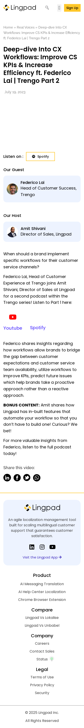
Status (42, 659)
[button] (59, 8)
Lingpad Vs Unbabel (42, 625)
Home (8, 27)
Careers (42, 643)
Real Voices (25, 27)
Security (42, 692)
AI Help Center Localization (42, 591)
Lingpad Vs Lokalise (42, 617)
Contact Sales (42, 651)
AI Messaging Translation (42, 584)
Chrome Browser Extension (42, 599)
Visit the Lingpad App (42, 557)
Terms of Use (42, 677)
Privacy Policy (42, 685)
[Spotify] (38, 317)
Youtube (12, 328)
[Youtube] (12, 317)
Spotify (38, 327)
